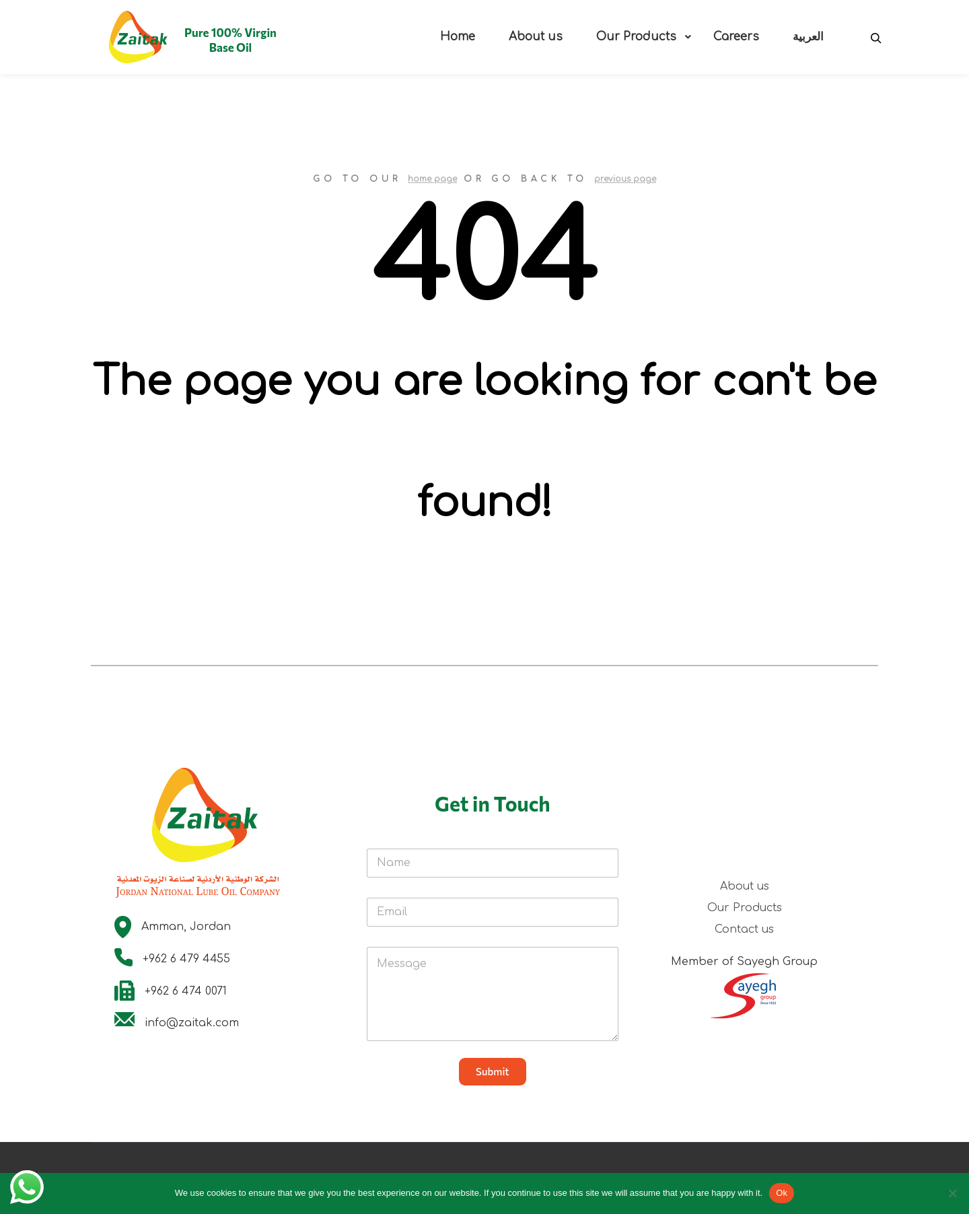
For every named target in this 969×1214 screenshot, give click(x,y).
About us (744, 886)
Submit (492, 1071)
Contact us (744, 929)
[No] (952, 1193)
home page (432, 179)
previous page (625, 179)
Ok (781, 1193)
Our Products (744, 908)
